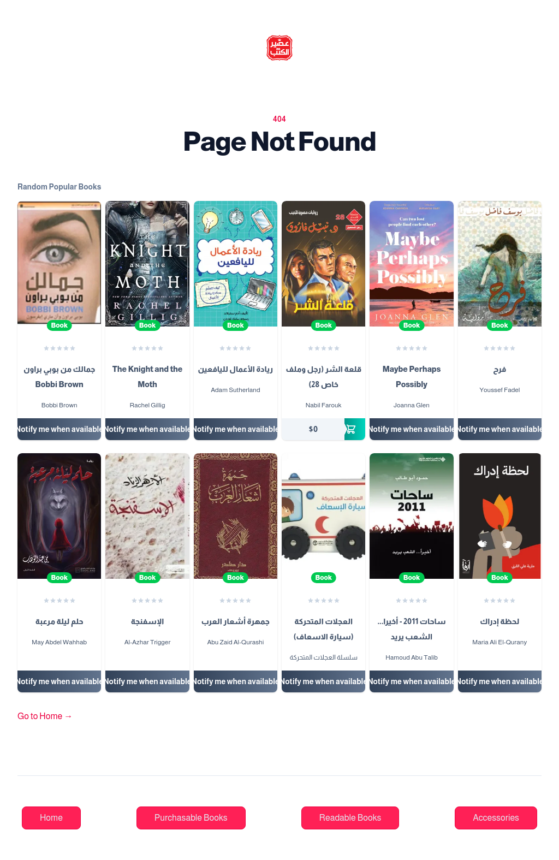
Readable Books (350, 817)
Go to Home (45, 716)
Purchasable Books (191, 817)
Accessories (496, 817)
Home (51, 817)
